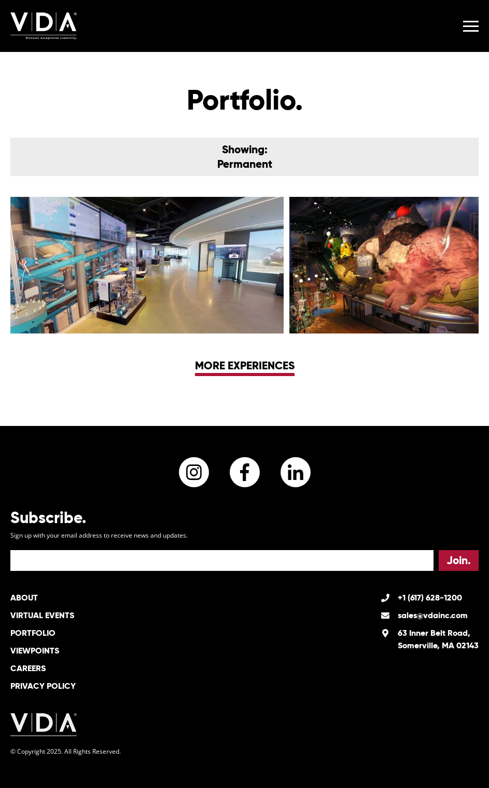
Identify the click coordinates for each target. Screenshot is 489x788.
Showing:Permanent (244, 156)
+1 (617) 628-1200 (430, 597)
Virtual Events (42, 615)
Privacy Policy (43, 685)
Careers (28, 668)
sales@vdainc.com (433, 615)
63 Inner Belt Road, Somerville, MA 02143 (438, 639)
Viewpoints (34, 650)
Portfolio (32, 632)
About (24, 597)
